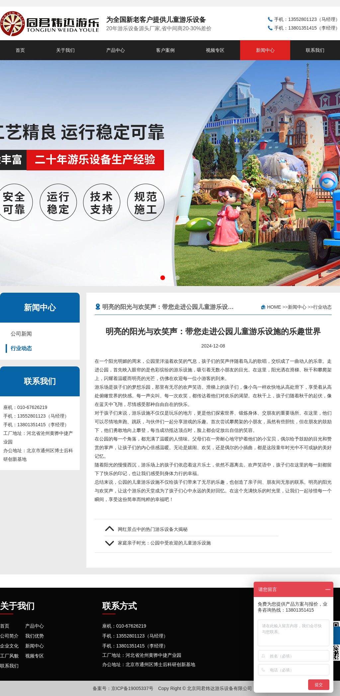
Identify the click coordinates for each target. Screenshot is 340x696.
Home (274, 307)
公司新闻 (21, 334)
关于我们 (65, 50)
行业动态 (21, 348)
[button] (162, 277)
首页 (20, 50)
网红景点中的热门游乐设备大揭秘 (153, 529)
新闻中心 (265, 50)
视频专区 (215, 50)
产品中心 (115, 50)
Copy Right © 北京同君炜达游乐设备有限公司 (205, 688)
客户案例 (165, 50)
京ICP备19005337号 (132, 688)
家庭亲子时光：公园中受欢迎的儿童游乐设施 (164, 543)
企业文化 (9, 645)
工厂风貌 (9, 655)
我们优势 (34, 636)
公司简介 (9, 636)
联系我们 (315, 50)
